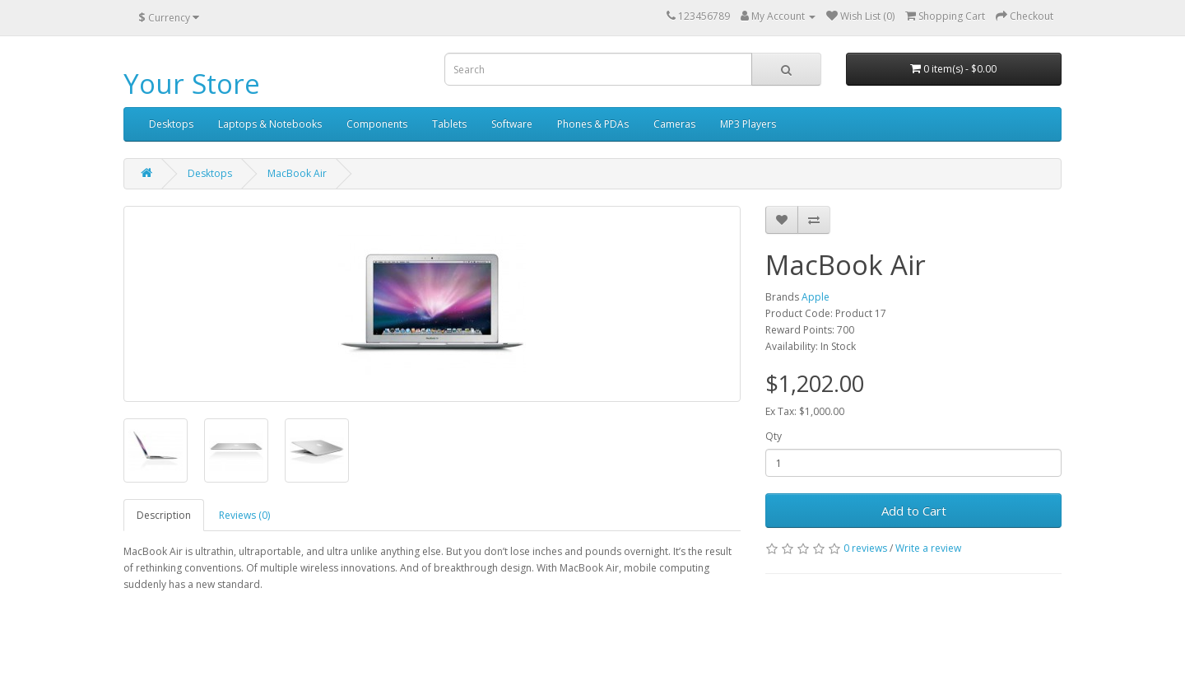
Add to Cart (913, 510)
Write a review (928, 548)
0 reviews (865, 548)
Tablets (449, 124)
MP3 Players (748, 124)
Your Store (191, 83)
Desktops (171, 124)
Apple (816, 297)
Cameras (674, 124)
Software (511, 124)
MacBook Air (297, 173)
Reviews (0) (244, 515)
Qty (773, 436)
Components (376, 124)
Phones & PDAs (593, 124)
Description (164, 515)
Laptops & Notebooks (270, 124)
